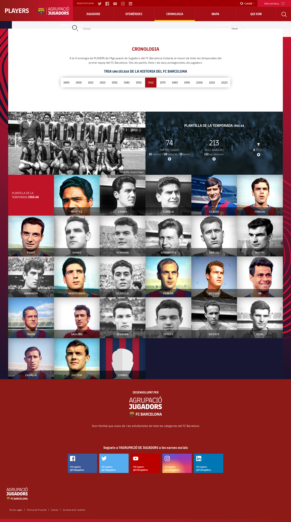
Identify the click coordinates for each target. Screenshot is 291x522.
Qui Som (256, 14)
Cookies (54, 509)
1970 (163, 82)
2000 (199, 82)
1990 (187, 82)
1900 (79, 82)
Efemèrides (133, 14)
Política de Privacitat (37, 509)
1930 (114, 82)
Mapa (215, 14)
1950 (139, 82)
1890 (66, 82)
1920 (102, 82)
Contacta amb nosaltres (74, 509)
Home (64, 25)
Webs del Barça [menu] (274, 3)
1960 (151, 82)
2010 (212, 82)
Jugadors (93, 14)
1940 (127, 82)
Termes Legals (15, 509)
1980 (175, 82)
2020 (224, 82)
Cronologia (174, 14)
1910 (90, 82)
